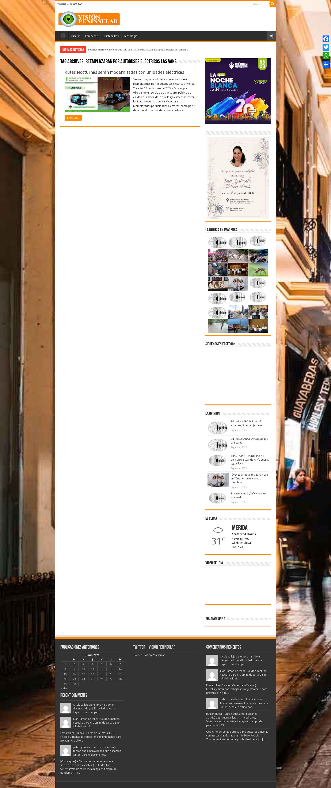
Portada (62, 35)
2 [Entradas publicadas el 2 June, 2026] (74, 664)
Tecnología (130, 36)
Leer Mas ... (73, 117)
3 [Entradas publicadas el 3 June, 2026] (83, 664)
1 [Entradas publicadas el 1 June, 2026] (65, 664)
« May (64, 688)
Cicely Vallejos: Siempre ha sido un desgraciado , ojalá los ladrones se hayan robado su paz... (94, 708)
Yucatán (75, 36)
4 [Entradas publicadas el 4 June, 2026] (92, 664)
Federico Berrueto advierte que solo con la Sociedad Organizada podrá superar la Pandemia (138, 49)
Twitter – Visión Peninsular (154, 647)
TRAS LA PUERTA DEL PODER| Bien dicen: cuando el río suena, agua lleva (250, 459)
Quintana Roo (111, 36)
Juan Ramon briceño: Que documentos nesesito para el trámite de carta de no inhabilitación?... (96, 722)
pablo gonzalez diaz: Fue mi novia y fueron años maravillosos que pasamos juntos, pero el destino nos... (97, 751)
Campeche (91, 36)
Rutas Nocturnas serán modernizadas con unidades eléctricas (124, 72)
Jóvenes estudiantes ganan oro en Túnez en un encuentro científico (249, 478)
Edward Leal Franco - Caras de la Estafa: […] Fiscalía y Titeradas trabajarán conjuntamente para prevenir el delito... (90, 736)
